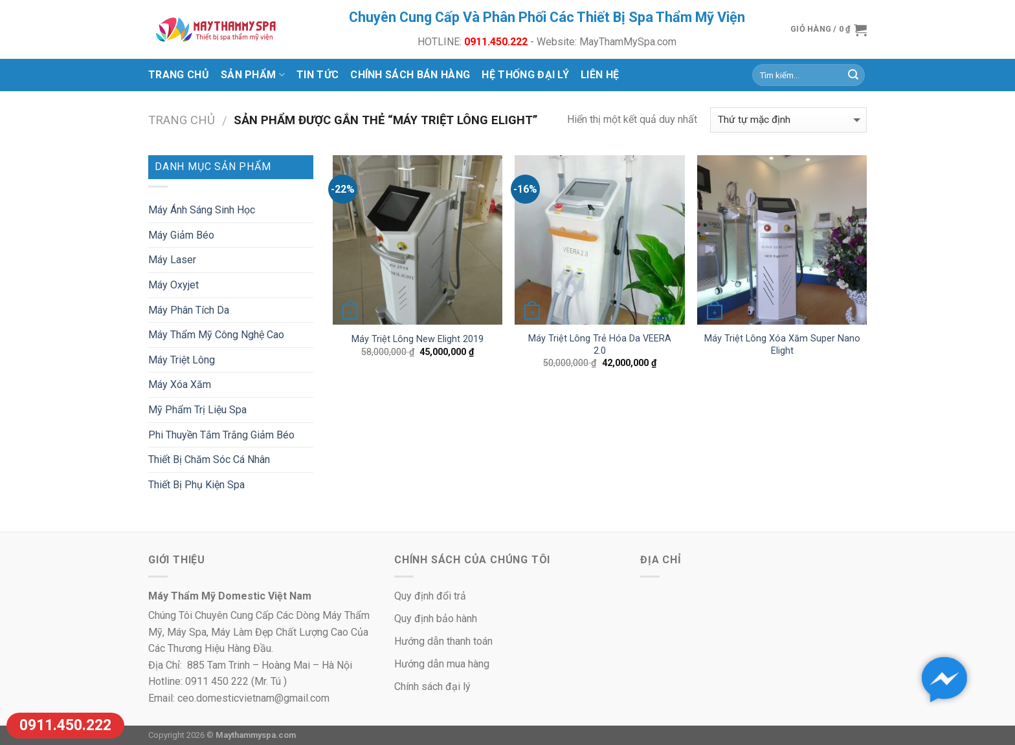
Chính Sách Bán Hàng (410, 75)
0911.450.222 (65, 725)
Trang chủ (178, 75)
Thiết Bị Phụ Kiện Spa (196, 485)
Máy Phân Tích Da (188, 310)
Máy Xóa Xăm (179, 384)
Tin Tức (317, 75)
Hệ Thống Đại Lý (525, 75)
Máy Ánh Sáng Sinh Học (201, 210)
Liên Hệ (600, 75)
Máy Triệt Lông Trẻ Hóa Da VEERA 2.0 (599, 344)
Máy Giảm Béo (181, 235)
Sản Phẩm (253, 75)
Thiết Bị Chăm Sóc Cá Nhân (209, 459)
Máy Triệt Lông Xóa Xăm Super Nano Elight (782, 344)
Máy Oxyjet (173, 285)
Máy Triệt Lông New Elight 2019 (417, 339)
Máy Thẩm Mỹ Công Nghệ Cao (216, 335)
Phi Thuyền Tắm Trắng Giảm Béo (221, 435)
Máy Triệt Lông (181, 360)
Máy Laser (172, 260)
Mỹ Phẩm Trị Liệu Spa (197, 410)
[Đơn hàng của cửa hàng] (788, 120)
